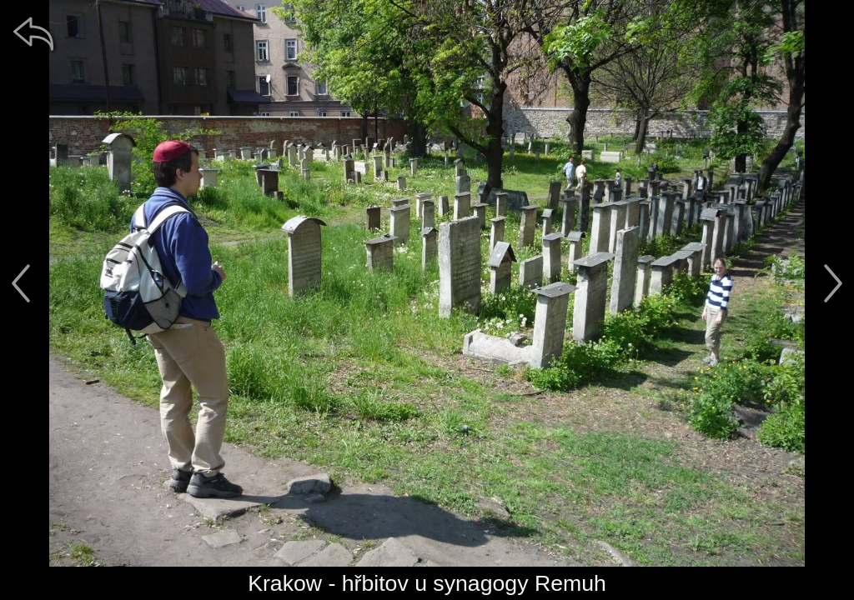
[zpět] (33, 33)
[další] (833, 283)
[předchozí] (20, 283)
